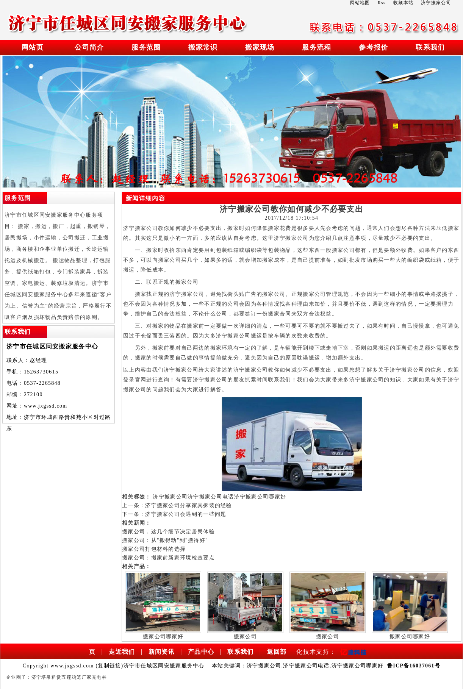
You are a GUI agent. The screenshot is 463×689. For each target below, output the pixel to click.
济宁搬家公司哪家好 (260, 497)
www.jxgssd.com (45, 406)
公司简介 (89, 47)
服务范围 (146, 47)
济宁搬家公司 (170, 497)
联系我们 (430, 47)
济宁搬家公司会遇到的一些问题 (185, 514)
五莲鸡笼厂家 (76, 677)
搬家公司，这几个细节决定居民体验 (168, 531)
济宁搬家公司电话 (211, 497)
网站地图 (360, 2)
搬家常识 (202, 47)
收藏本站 (403, 2)
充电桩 (99, 677)
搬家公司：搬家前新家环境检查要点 (168, 558)
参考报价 (373, 47)
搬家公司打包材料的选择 (154, 549)
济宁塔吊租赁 (46, 677)
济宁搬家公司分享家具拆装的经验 (188, 505)
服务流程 (316, 47)
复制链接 (109, 666)
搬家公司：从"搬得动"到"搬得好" (165, 540)
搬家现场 (259, 47)
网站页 (33, 47)
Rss (382, 2)
